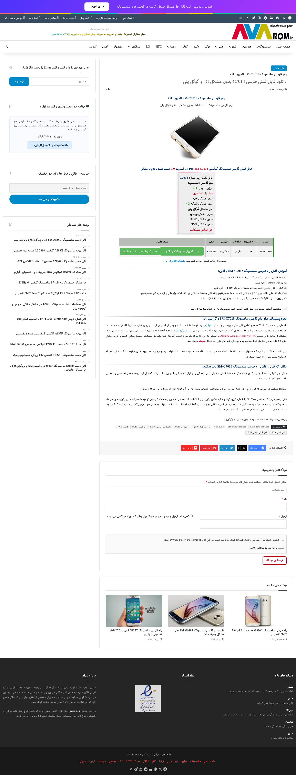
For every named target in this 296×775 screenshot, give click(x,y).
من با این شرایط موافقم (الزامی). (266, 548)
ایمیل (283, 516)
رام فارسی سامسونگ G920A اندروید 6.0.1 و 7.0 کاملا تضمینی (259, 632)
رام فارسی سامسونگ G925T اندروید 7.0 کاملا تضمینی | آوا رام (136, 632)
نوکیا (207, 46)
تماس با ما (51, 18)
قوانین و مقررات (15, 18)
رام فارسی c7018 (139, 426)
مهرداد (289, 710)
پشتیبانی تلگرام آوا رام (175, 261)
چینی (221, 46)
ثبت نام (128, 18)
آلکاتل (185, 46)
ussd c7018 (219, 426)
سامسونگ (265, 46)
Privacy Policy (178, 540)
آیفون (105, 46)
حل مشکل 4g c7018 (201, 426)
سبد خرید (69, 18)
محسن (289, 722)
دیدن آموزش (97, 6)
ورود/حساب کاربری (107, 18)
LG (148, 46)
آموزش (92, 46)
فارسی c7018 (122, 426)
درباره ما (34, 18)
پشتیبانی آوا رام (184, 331)
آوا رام (207, 325)
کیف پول (86, 18)
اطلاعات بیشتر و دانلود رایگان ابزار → (49, 145)
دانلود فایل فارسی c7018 (160, 426)
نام (284, 499)
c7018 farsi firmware (259, 426)
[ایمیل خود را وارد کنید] (49, 188)
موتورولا (118, 46)
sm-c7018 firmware (237, 426)
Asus (173, 46)
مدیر (290, 687)
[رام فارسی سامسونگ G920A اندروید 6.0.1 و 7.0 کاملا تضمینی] (258, 611)
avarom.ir (75, 711)
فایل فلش (278, 68)
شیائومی (135, 46)
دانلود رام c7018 (181, 426)
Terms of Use (198, 540)
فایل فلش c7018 (278, 432)
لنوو (234, 46)
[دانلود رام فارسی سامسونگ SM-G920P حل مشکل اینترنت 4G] (196, 611)
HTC (159, 46)
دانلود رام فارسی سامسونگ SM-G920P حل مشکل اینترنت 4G (199, 632)
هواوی (247, 46)
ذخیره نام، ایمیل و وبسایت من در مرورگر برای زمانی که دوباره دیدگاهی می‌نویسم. (147, 516)
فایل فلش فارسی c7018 (257, 432)
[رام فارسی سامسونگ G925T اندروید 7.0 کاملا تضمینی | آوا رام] (134, 611)
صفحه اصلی (283, 46)
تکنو (196, 46)
